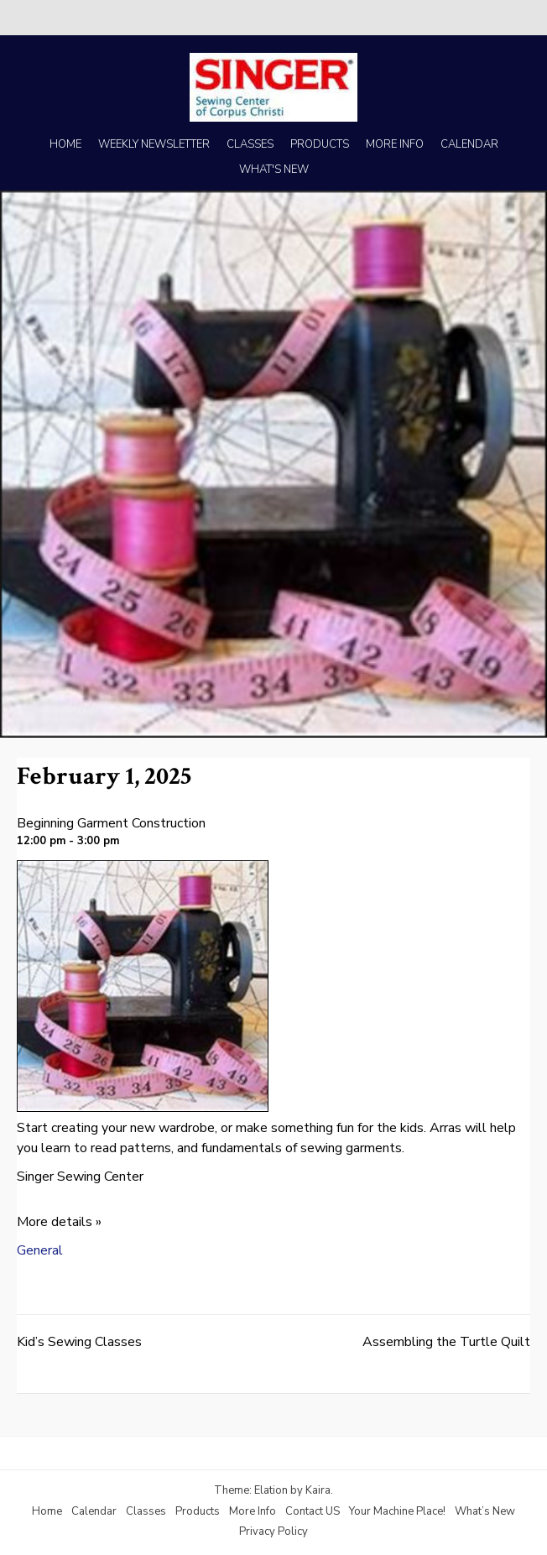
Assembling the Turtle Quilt (446, 1342)
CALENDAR (469, 144)
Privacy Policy (273, 1531)
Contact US (312, 1511)
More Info (252, 1511)
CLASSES (250, 144)
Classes (146, 1511)
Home (47, 1511)
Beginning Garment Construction (111, 823)
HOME (65, 144)
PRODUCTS (319, 144)
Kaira (318, 1490)
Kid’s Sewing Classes (79, 1342)
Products (197, 1511)
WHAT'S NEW (274, 169)
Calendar (94, 1511)
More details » (59, 1222)
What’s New (485, 1511)
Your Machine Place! (397, 1511)
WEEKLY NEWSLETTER (154, 144)
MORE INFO (395, 144)
